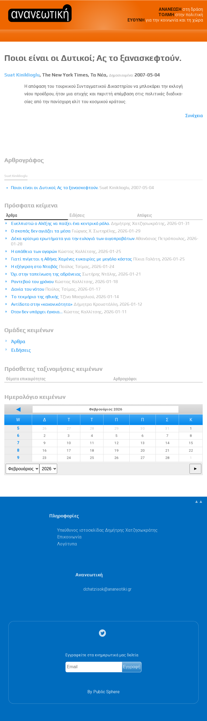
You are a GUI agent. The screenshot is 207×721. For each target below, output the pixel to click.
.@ (107, 589)
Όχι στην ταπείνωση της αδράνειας (76, 274)
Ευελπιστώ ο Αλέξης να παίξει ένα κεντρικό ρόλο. (100, 223)
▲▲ (198, 501)
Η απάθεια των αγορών (66, 251)
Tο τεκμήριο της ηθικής (65, 296)
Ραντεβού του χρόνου (64, 281)
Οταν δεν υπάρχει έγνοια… (69, 311)
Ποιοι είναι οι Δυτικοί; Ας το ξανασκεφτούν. (92, 58)
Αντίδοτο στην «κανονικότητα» (76, 304)
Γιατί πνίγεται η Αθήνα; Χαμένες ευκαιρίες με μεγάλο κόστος (98, 259)
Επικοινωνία (69, 536)
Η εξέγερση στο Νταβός (62, 266)
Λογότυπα (67, 543)
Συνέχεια (194, 115)
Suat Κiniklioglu (22, 75)
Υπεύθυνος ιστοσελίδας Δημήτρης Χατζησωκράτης (107, 530)
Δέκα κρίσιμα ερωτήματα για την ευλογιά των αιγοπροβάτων (104, 241)
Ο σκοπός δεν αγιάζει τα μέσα (75, 231)
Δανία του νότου (56, 289)
